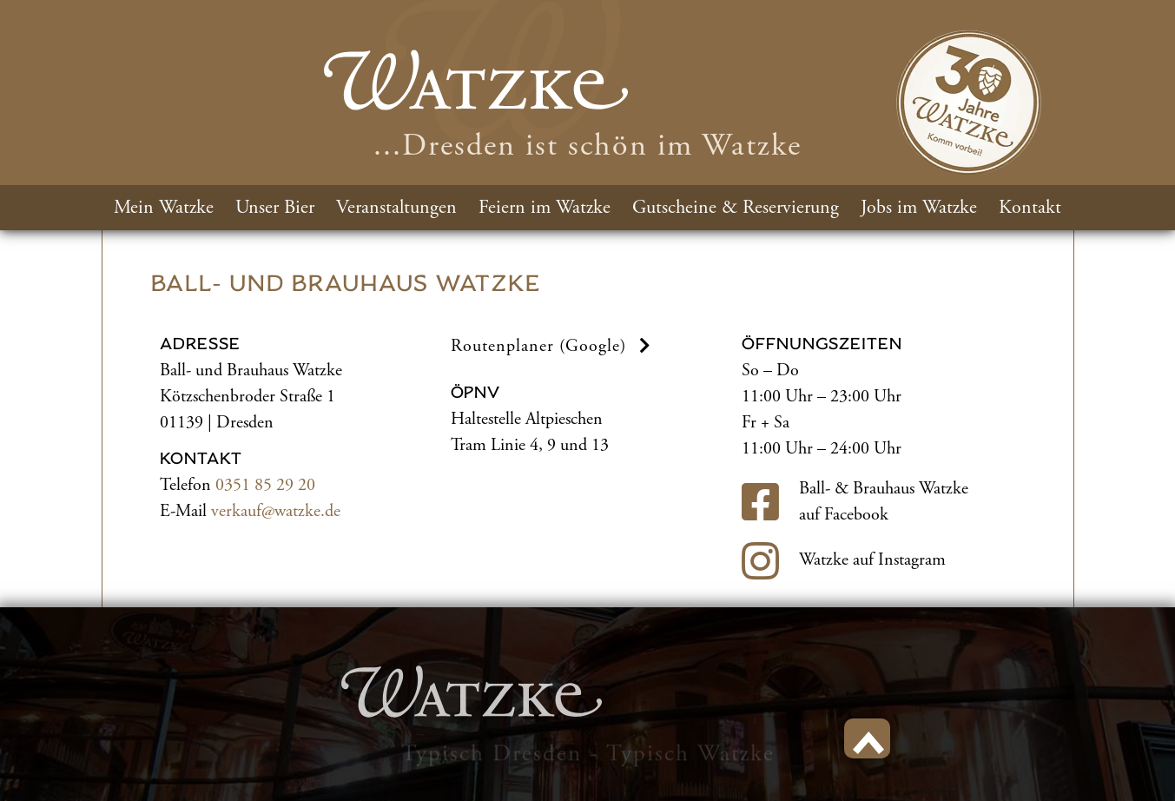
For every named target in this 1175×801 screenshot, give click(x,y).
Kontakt (1030, 207)
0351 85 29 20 (265, 485)
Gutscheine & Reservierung (735, 207)
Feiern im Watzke (545, 207)
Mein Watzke (164, 207)
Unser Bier (274, 207)
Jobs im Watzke (919, 207)
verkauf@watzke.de (275, 511)
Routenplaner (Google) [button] (553, 346)
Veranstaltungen (396, 207)
